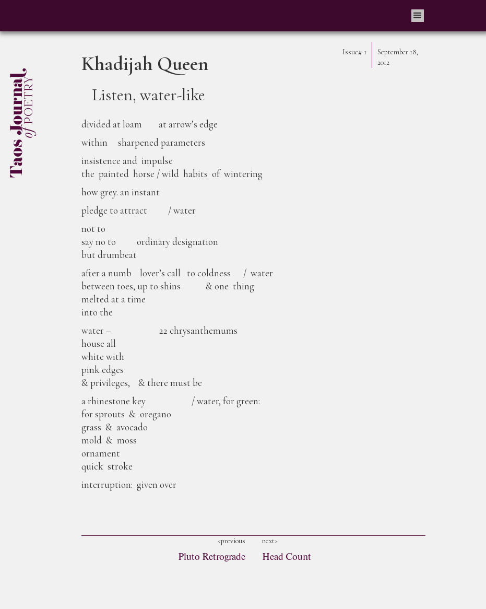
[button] (417, 15)
